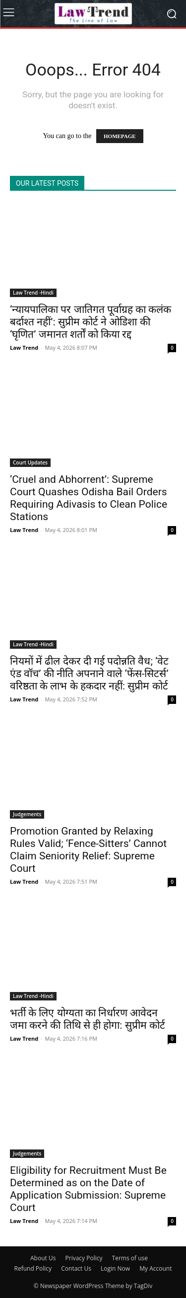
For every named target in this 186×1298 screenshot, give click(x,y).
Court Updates (30, 462)
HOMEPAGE (120, 136)
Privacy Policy (84, 1258)
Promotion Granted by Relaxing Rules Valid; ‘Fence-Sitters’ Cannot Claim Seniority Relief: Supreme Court (88, 849)
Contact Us (76, 1268)
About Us (43, 1258)
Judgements (27, 814)
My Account (155, 1268)
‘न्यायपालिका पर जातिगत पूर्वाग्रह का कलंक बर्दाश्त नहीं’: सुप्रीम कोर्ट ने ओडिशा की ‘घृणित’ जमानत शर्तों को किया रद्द (90, 322)
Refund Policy (33, 1268)
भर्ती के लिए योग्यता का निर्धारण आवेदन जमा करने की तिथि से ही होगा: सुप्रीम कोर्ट (87, 1019)
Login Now (115, 1268)
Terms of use (130, 1258)
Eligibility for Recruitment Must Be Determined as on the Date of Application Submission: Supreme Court (88, 1189)
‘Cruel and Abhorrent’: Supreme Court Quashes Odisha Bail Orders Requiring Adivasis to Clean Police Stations (88, 498)
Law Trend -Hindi (33, 292)
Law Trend (24, 347)
